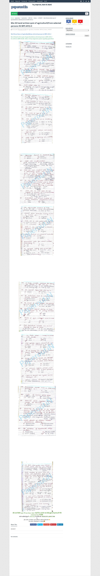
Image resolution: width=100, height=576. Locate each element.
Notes (35, 18)
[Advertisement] (60, 9)
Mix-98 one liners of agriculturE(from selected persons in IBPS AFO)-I (31, 34)
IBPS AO (30, 18)
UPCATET (40, 18)
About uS (17, 1)
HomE (12, 1)
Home (15, 13)
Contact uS (24, 1)
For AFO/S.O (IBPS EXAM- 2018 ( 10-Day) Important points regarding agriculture (32, 38)
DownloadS (40, 1)
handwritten (24, 18)
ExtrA (45, 1)
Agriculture (17, 18)
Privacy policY (32, 1)
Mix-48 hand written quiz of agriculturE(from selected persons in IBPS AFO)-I (31, 37)
